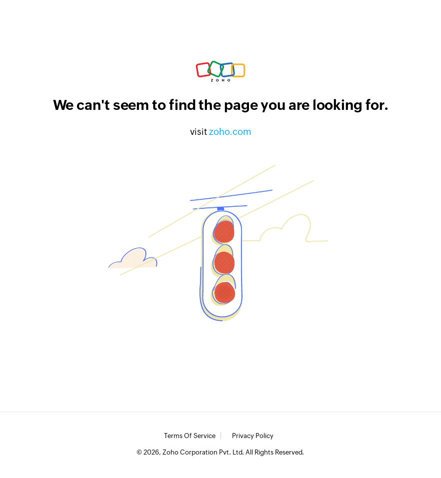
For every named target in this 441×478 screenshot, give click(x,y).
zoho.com (230, 131)
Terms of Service (190, 436)
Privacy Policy (253, 436)
